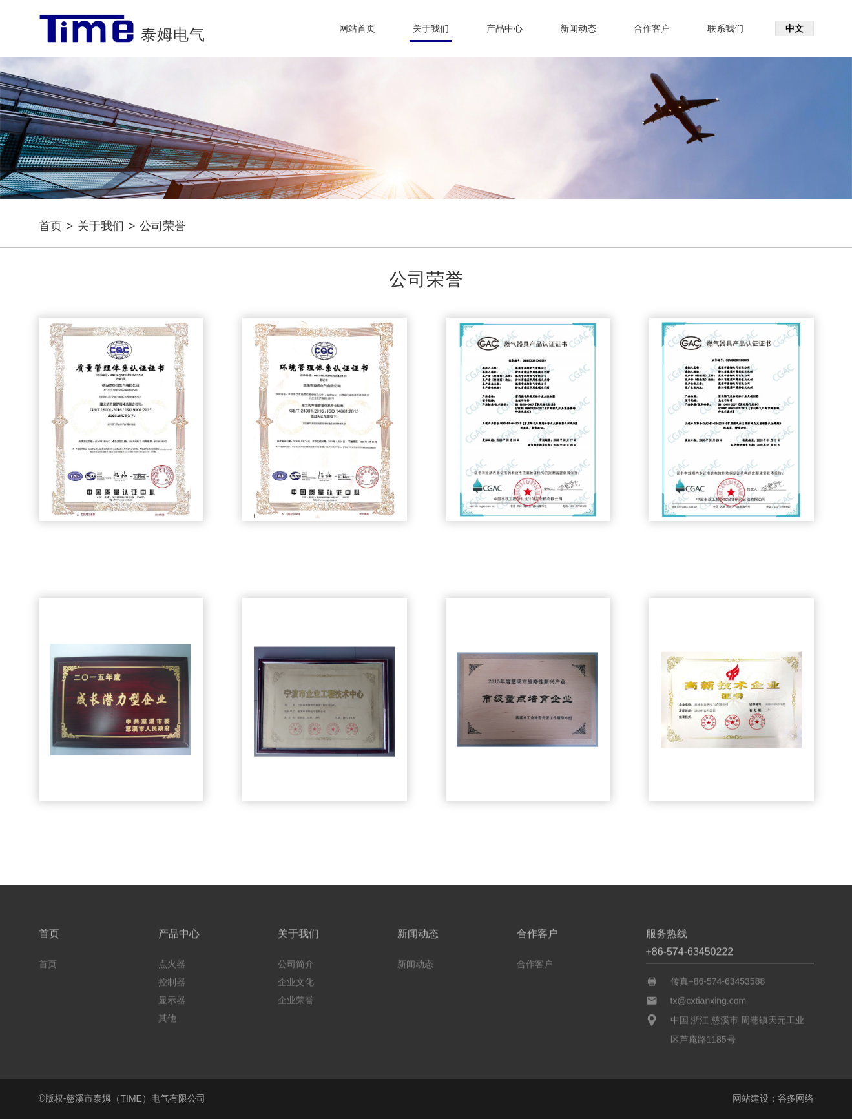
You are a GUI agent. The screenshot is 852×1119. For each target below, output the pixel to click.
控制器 (171, 979)
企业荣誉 (296, 997)
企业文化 (296, 979)
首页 (50, 226)
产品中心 (504, 28)
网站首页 (357, 28)
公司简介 (296, 961)
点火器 (171, 961)
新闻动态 (578, 28)
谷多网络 (796, 1098)
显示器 (171, 997)
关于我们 (431, 28)
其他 (167, 1016)
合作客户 (652, 28)
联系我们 (725, 28)
